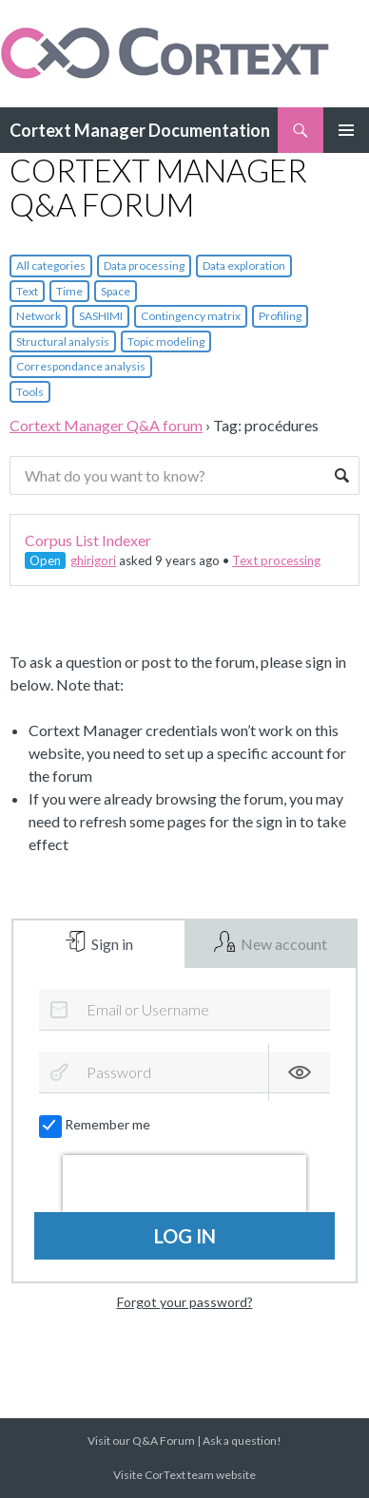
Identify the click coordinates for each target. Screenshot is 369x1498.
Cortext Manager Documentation (140, 130)
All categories (51, 265)
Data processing (144, 265)
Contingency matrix (191, 316)
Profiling (280, 316)
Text (27, 291)
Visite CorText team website (184, 1475)
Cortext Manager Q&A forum (106, 425)
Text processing (276, 560)
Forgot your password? (185, 1302)
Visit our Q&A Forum (141, 1440)
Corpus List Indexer (88, 540)
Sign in (110, 944)
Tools (30, 392)
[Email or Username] (184, 1010)
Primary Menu (346, 130)
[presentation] (184, 1183)
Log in (185, 1235)
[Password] (184, 1072)
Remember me (95, 1124)
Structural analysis (62, 341)
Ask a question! (242, 1440)
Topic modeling (165, 341)
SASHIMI (101, 316)
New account (282, 944)
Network (38, 316)
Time (69, 291)
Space (115, 291)
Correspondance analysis (81, 366)
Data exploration (244, 265)
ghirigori (93, 560)
